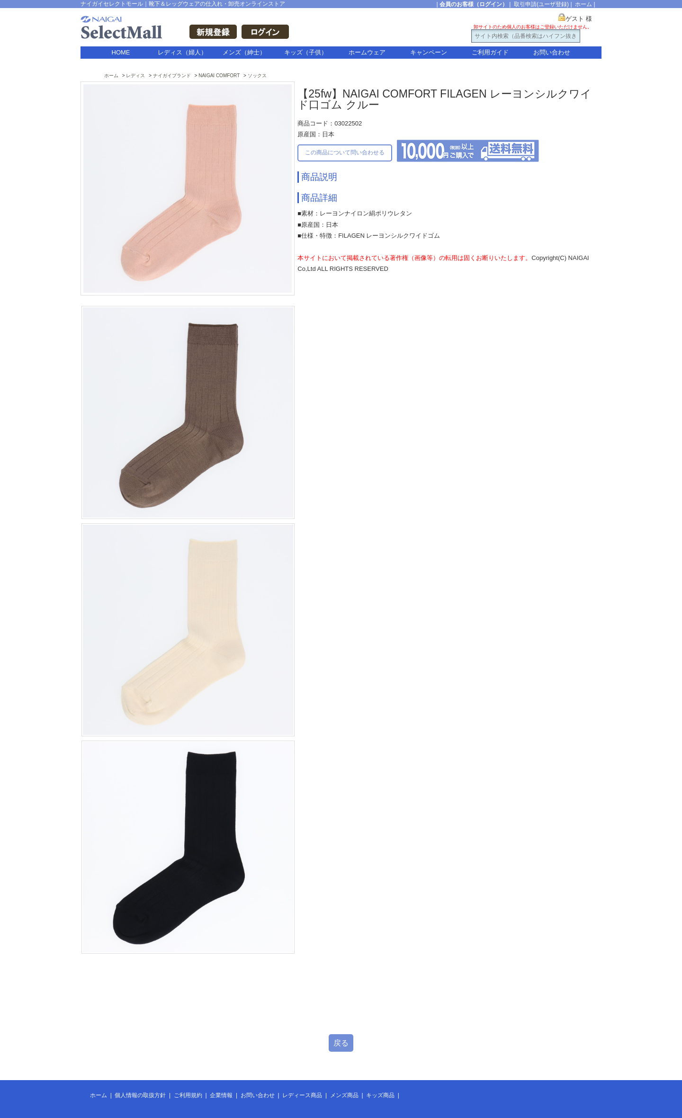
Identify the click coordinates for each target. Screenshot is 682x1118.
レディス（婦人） (182, 52)
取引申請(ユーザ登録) (541, 4)
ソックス (257, 75)
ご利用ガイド (490, 52)
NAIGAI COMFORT (219, 75)
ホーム (583, 4)
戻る (341, 1043)
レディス (135, 75)
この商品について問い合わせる (345, 152)
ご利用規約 (188, 1095)
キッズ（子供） (305, 52)
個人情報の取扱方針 (140, 1095)
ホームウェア (367, 52)
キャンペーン (428, 52)
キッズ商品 (380, 1095)
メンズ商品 (344, 1095)
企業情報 (221, 1095)
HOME (121, 52)
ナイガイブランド (172, 75)
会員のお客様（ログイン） (474, 4)
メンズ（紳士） (244, 52)
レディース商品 (302, 1095)
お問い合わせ (551, 52)
